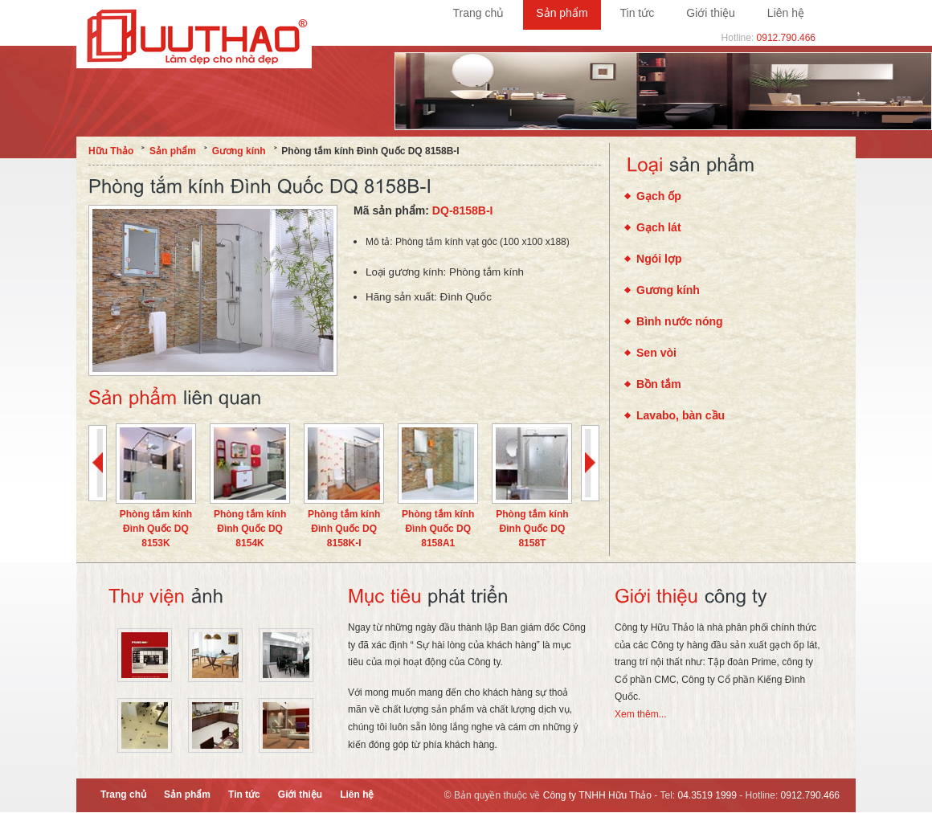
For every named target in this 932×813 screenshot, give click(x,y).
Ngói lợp (659, 258)
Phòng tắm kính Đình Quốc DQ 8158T (532, 529)
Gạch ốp (658, 196)
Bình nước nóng (679, 321)
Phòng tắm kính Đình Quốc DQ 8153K (156, 529)
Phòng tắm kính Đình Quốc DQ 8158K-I (344, 529)
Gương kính (668, 290)
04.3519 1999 (707, 795)
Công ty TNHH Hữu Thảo (597, 795)
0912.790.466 (786, 37)
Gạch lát (658, 227)
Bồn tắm (658, 384)
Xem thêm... (641, 714)
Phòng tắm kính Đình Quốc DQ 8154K (250, 529)
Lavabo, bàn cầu (680, 415)
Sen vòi (656, 352)
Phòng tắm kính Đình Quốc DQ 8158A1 (438, 529)
